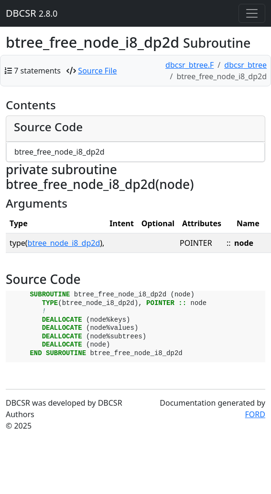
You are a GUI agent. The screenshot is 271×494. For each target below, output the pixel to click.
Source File (97, 70)
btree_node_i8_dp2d (64, 243)
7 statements (37, 70)
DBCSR (31, 13)
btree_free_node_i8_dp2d (59, 152)
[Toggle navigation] (251, 13)
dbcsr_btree (245, 65)
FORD (255, 414)
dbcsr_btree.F (189, 65)
